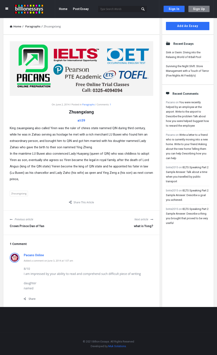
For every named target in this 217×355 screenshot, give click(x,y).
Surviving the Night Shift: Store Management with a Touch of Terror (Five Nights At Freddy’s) (187, 71)
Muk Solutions (117, 346)
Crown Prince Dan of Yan (27, 226)
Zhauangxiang (18, 193)
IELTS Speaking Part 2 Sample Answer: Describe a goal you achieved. (187, 195)
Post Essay (81, 9)
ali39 (81, 120)
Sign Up (199, 9)
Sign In (174, 9)
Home (63, 9)
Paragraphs (88, 104)
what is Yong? (143, 226)
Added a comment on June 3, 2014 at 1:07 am (48, 260)
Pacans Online (34, 255)
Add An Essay (187, 26)
